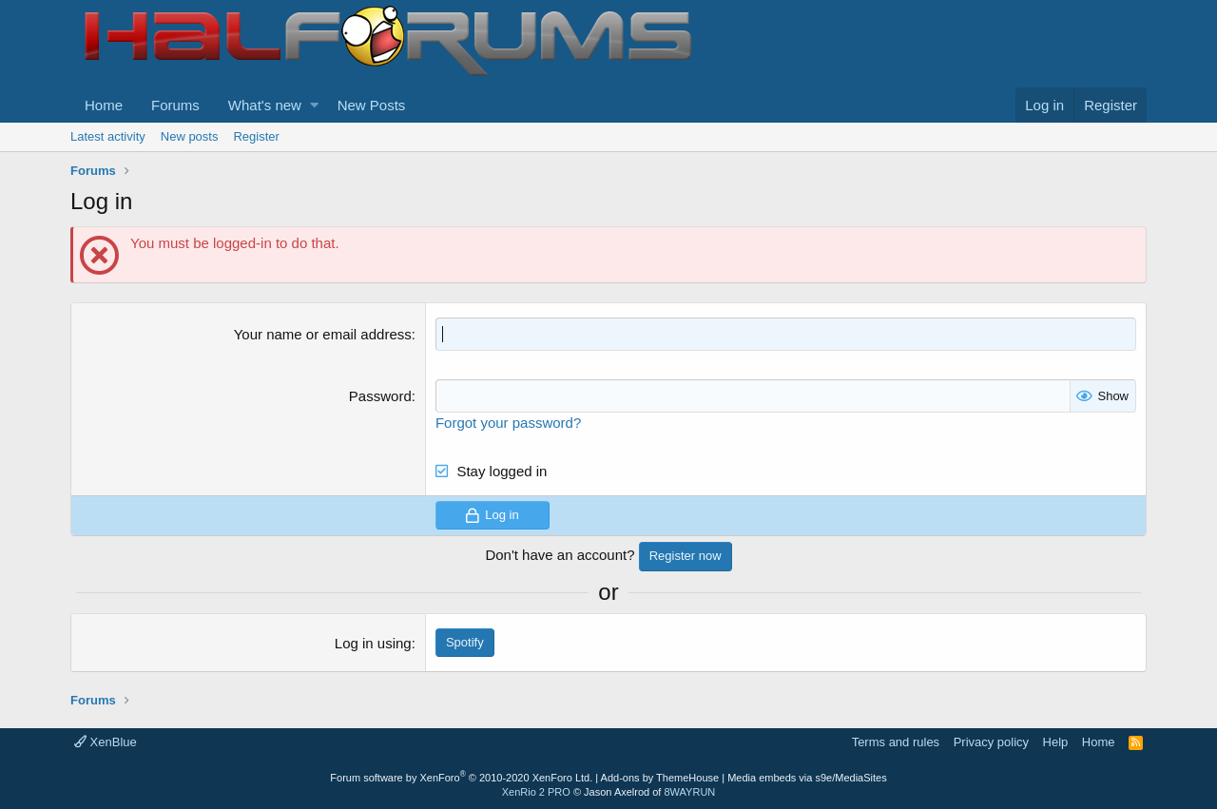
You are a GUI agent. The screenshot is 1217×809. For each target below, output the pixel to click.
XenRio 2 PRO (536, 792)
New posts (190, 136)
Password (380, 396)
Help (1056, 742)
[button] (314, 105)
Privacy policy (991, 742)
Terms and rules (895, 742)
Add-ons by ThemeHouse (660, 777)
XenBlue (105, 742)
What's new (264, 105)
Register (256, 136)
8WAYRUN (689, 792)
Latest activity (107, 136)
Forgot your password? (508, 422)
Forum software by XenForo (461, 777)
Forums (175, 105)
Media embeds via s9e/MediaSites (807, 777)
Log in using (373, 643)
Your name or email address (323, 334)
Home (104, 105)
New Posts (372, 105)
